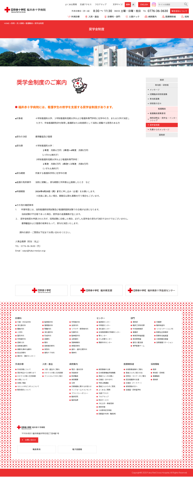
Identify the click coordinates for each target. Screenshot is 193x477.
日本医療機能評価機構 (108, 373)
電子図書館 (77, 450)
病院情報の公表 (105, 369)
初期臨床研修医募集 (158, 94)
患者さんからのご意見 (108, 387)
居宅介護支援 (138, 343)
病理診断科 (76, 346)
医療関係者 (170, 16)
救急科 (47, 349)
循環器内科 (48, 326)
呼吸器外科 (21, 339)
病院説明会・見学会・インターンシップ (163, 119)
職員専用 (37, 450)
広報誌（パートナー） (135, 383)
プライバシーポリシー (80, 393)
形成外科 (48, 336)
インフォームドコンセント (82, 390)
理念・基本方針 (77, 369)
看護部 (135, 332)
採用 (187, 16)
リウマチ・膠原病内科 (80, 329)
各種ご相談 (21, 383)
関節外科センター (106, 343)
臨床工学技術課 (139, 326)
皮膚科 (47, 339)
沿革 (73, 383)
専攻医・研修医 (162, 85)
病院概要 (75, 380)
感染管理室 (137, 339)
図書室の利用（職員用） (108, 414)
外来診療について (24, 369)
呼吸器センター (105, 326)
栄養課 (159, 322)
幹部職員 (75, 376)
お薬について (22, 380)
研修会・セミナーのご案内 (137, 376)
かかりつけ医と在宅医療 (27, 376)
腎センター (103, 336)
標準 (128, 4)
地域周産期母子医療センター (110, 332)
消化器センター (105, 329)
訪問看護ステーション (165, 343)
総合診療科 (21, 353)
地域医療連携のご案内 (135, 369)
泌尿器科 (75, 339)
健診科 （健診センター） (27, 356)
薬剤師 (162, 135)
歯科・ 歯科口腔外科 (79, 349)
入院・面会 (93, 16)
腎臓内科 (48, 329)
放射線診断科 (49, 346)
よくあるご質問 (105, 390)
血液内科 (75, 326)
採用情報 (155, 364)
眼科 (46, 343)
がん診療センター (106, 339)
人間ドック (134, 16)
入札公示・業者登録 (107, 404)
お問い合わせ (33, 440)
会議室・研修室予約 (134, 390)
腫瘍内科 (21, 329)
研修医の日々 (155, 103)
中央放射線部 (138, 329)
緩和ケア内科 (49, 353)
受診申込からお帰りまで (27, 373)
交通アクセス (104, 393)
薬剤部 (135, 322)
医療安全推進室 (162, 336)
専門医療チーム (139, 346)
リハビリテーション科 (165, 329)
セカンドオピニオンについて (29, 387)
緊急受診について (179, 11)
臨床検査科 (160, 326)
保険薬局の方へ (132, 387)
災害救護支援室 (162, 339)
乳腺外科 (75, 332)
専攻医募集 (155, 99)
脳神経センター (105, 322)
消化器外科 (48, 332)
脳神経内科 (48, 322)
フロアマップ (104, 397)
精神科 (74, 353)
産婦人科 (21, 343)
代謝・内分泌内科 (24, 322)
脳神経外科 (76, 336)
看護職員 (162, 109)
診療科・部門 (114, 16)
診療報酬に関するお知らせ (82, 387)
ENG (144, 4)
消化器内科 (21, 326)
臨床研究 (75, 397)
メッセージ (155, 90)
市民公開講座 (104, 383)
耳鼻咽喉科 (76, 343)
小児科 (20, 332)
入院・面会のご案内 (52, 369)
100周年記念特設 (105, 410)
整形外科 (21, 336)
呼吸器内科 (76, 322)
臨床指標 (75, 400)
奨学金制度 (155, 125)
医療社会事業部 (162, 332)
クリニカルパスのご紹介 (54, 376)
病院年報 (102, 407)
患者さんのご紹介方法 (135, 373)
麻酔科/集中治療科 (25, 349)
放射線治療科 (22, 346)
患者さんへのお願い (107, 376)
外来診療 (75, 16)
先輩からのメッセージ (159, 129)
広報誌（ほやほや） (107, 380)
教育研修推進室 (139, 336)
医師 (162, 80)
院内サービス (104, 400)
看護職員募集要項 (157, 113)
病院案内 (152, 16)
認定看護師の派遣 (133, 380)
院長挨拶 (75, 373)
